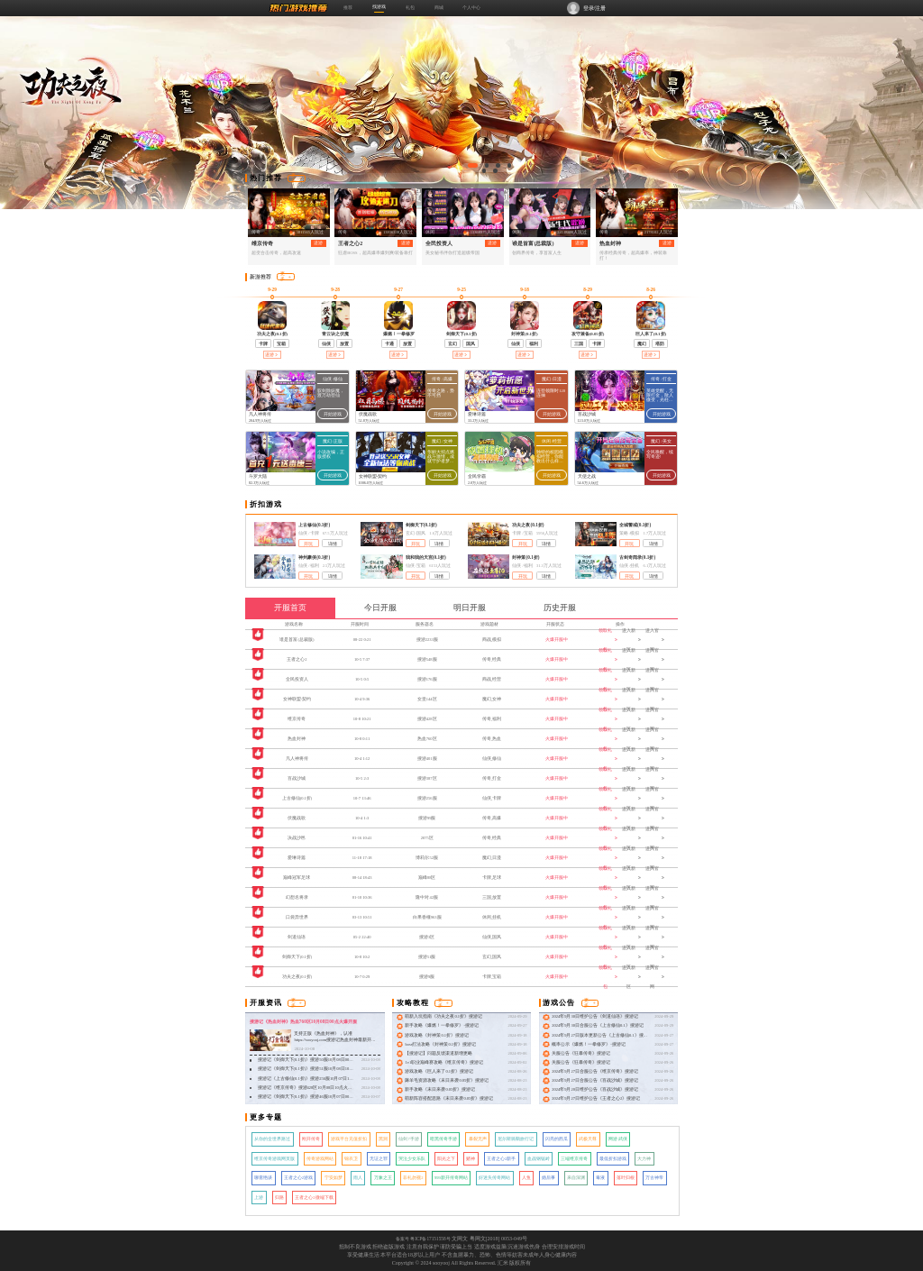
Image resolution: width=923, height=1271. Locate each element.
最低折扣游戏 (612, 1159)
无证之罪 (379, 1159)
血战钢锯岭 (538, 1159)
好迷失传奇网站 (494, 1177)
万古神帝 (654, 1177)
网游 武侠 (617, 1139)
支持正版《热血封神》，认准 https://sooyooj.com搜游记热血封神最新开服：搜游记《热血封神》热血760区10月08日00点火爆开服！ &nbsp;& (335, 1042)
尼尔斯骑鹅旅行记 (516, 1139)
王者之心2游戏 (298, 1177)
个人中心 (471, 7)
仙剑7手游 (408, 1139)
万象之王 (383, 1177)
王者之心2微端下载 (314, 1197)
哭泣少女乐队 (411, 1159)
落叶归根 (626, 1177)
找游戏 (379, 6)
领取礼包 (608, 639)
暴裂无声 (478, 1139)
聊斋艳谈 (263, 1177)
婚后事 (548, 1177)
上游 (258, 1197)
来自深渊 (576, 1177)
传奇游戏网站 (320, 1159)
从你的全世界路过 (272, 1139)
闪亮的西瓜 (556, 1139)
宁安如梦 (333, 1177)
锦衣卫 (351, 1159)
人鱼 (526, 1177)
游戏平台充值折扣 (349, 1139)
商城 (438, 7)
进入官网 (654, 639)
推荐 (347, 7)
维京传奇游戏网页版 (274, 1159)
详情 (332, 544)
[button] (473, 165)
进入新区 (631, 639)
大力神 (644, 1159)
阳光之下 (446, 1159)
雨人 (357, 1177)
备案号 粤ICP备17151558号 (423, 1238)
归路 (279, 1197)
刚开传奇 (311, 1139)
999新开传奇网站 (451, 1177)
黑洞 (383, 1139)
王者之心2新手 (501, 1159)
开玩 (308, 544)
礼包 (410, 7)
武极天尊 (588, 1139)
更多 (296, 178)
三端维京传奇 (574, 1159)
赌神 (470, 1159)
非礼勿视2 (413, 1177)
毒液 (600, 1177)
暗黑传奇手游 (443, 1139)
